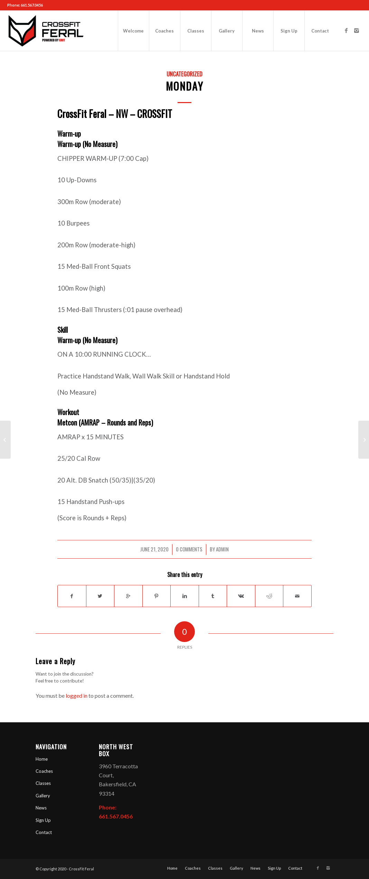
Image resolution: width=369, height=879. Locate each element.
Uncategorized (184, 74)
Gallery (43, 795)
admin (222, 549)
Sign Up (43, 820)
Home (42, 759)
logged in (76, 695)
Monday (185, 86)
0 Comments (189, 549)
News (41, 808)
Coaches (44, 771)
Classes (43, 783)
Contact (44, 832)
